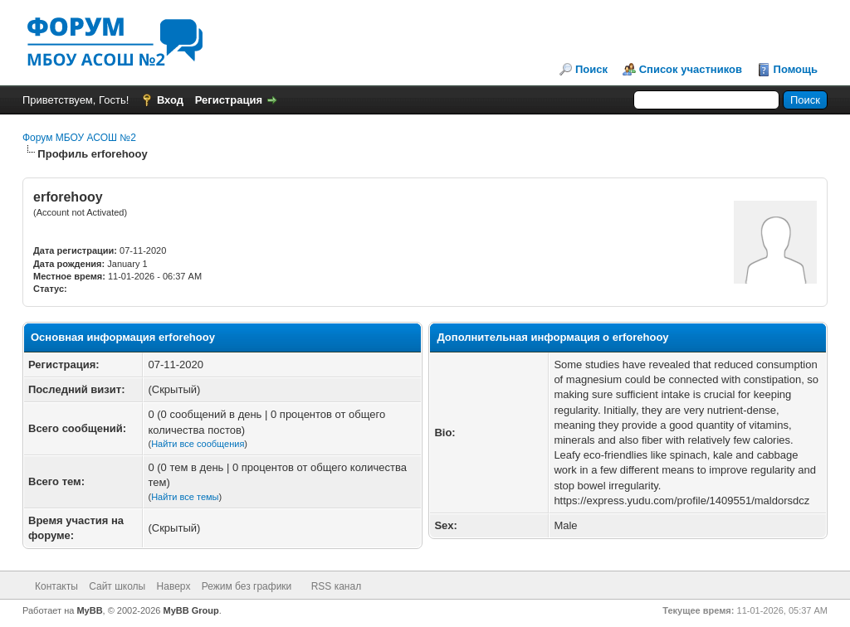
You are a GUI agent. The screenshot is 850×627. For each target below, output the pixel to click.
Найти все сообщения (197, 444)
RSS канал (336, 586)
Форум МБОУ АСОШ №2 (79, 137)
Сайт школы (117, 586)
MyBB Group (191, 610)
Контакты (56, 586)
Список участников (690, 69)
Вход (170, 100)
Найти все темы (184, 497)
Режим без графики (247, 586)
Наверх (174, 586)
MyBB (89, 610)
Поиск (591, 69)
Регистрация (228, 100)
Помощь (796, 69)
